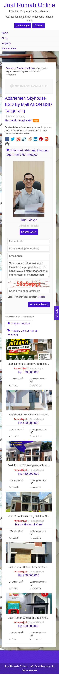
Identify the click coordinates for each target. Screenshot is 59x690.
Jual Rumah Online (29, 5)
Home (5, 33)
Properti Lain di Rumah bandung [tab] (22, 332)
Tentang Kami (9, 48)
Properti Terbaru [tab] (18, 323)
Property (6, 43)
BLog (4, 38)
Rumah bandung (25, 68)
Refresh (41, 297)
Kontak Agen (23, 25)
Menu (38, 25)
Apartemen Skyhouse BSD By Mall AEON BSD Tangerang (28, 104)
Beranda (10, 68)
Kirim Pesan (39, 304)
